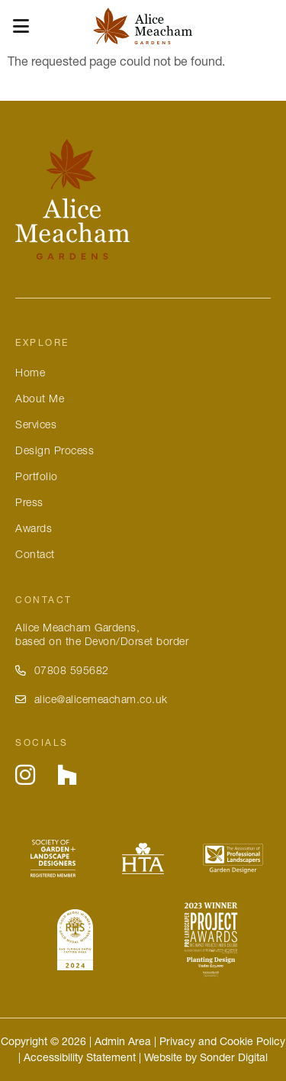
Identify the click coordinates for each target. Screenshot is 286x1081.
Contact (35, 554)
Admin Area (123, 1041)
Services (35, 424)
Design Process (54, 450)
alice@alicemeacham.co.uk (91, 699)
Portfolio (36, 476)
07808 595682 (62, 670)
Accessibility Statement (80, 1057)
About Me (39, 398)
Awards (33, 528)
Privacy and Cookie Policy (222, 1041)
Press (29, 502)
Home (30, 372)
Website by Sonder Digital (206, 1057)
